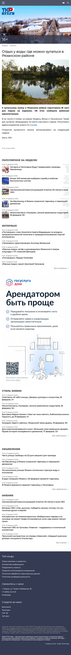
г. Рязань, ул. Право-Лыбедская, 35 (17, 589)
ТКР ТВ (5, 613)
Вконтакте (6, 607)
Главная (5, 45)
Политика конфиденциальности (16, 577)
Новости (13, 45)
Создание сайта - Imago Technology (57, 644)
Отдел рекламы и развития (14, 561)
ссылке (33, 125)
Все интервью (60, 268)
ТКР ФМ (5, 616)
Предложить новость (11, 567)
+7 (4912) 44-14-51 (9, 592)
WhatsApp (6, 595)
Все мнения (61, 543)
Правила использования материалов (18, 571)
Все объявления (59, 489)
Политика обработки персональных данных (21, 574)
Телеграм (6, 610)
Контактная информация (13, 564)
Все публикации (59, 436)
